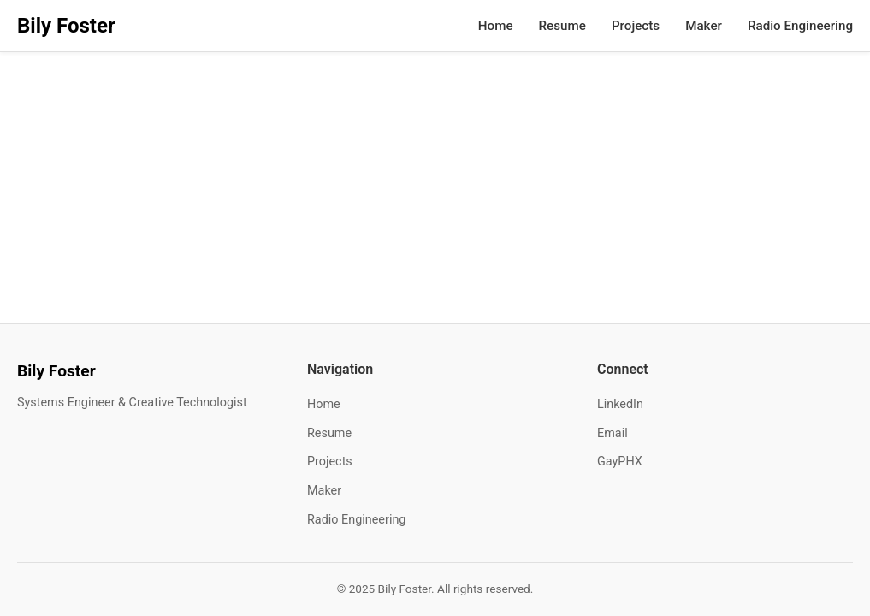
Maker (703, 25)
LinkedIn (620, 404)
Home (495, 25)
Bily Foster (66, 26)
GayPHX (619, 461)
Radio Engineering (800, 25)
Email (612, 433)
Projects (636, 25)
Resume (562, 25)
